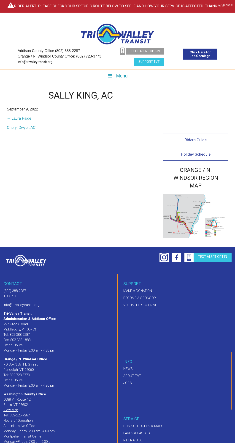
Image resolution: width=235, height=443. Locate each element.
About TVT (132, 331)
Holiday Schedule (196, 111)
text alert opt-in (145, 51)
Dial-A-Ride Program (140, 403)
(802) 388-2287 (14, 246)
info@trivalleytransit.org (35, 62)
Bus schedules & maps (143, 382)
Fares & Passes (136, 389)
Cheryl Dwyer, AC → (23, 127)
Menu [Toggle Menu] (117, 75)
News (128, 324)
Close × (227, 5)
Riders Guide (196, 96)
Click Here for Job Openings (200, 54)
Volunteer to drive (140, 261)
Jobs (127, 338)
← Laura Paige (19, 118)
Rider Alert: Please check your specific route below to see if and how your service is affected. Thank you (120, 6)
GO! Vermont (134, 410)
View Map (10, 365)
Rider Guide (133, 396)
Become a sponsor (139, 253)
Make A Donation (137, 246)
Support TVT (149, 61)
